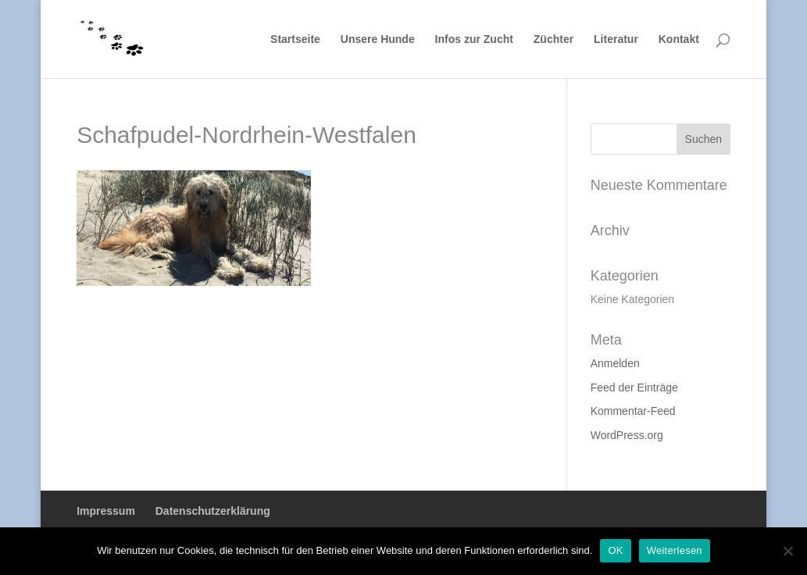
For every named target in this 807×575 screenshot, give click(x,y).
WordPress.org (627, 435)
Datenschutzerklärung (212, 511)
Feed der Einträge (634, 387)
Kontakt (679, 39)
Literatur (616, 39)
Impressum (106, 511)
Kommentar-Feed (633, 411)
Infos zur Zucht (474, 39)
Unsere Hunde (378, 39)
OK (615, 550)
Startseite (295, 39)
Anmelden (615, 363)
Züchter (553, 39)
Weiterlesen (674, 550)
